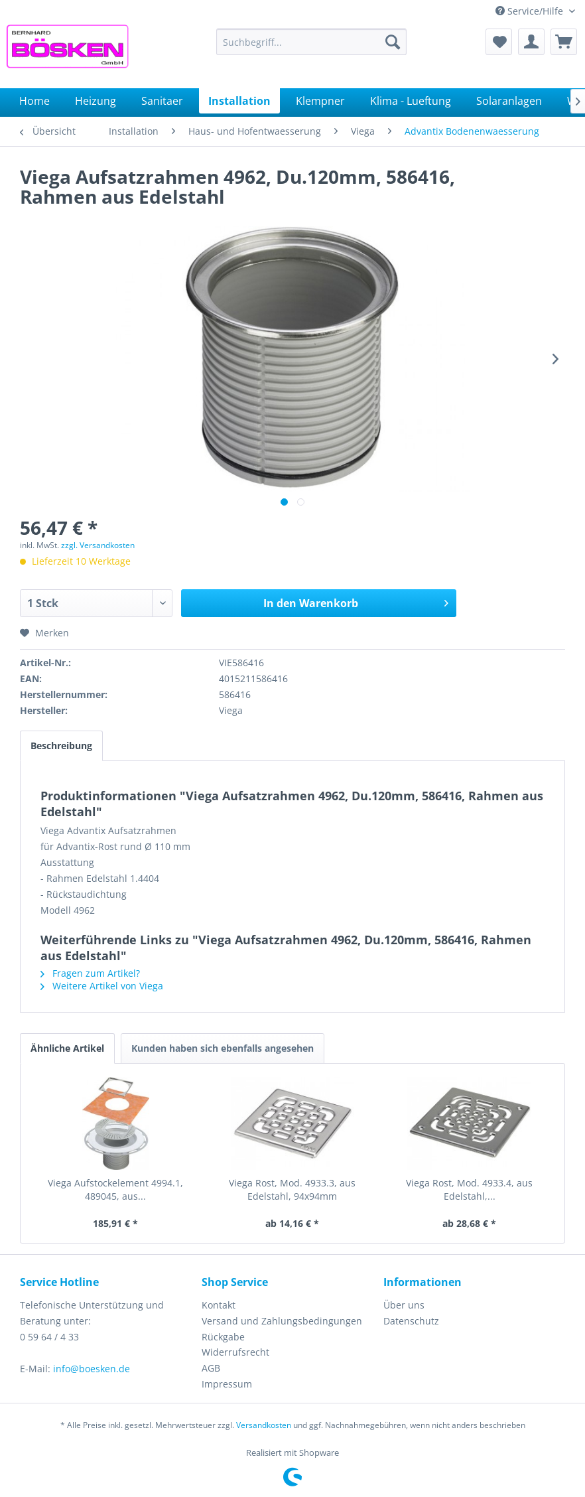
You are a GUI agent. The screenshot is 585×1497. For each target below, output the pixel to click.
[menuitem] (311, 42)
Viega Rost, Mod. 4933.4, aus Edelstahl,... (469, 1189)
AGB (211, 1368)
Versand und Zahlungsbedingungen (282, 1321)
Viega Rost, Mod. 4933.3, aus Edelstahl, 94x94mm (292, 1189)
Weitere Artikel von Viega (101, 985)
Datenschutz (411, 1321)
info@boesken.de (91, 1368)
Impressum (227, 1384)
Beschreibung (61, 745)
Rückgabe (223, 1336)
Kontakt (218, 1305)
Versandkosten (263, 1425)
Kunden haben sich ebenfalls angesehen (222, 1048)
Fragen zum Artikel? (90, 973)
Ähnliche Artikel (67, 1048)
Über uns (403, 1305)
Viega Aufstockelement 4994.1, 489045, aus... (115, 1189)
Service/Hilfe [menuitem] (530, 11)
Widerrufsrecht (235, 1352)
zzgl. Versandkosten (98, 545)
